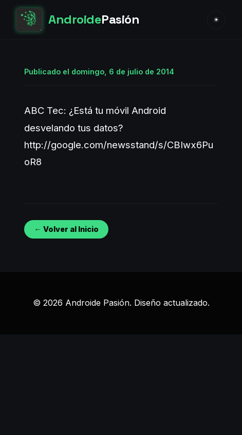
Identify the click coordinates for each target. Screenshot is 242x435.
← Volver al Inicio (66, 229)
